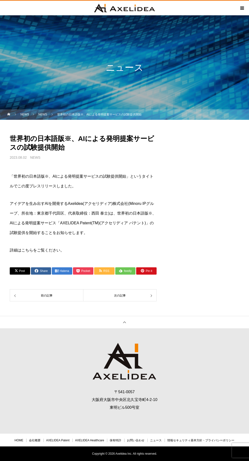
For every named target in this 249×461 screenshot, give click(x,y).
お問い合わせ (135, 440)
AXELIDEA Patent (58, 440)
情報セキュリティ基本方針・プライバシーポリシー (200, 440)
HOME (19, 440)
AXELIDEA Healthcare (89, 440)
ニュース (156, 440)
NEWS (35, 157)
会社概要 (35, 440)
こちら (27, 250)
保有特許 (115, 440)
